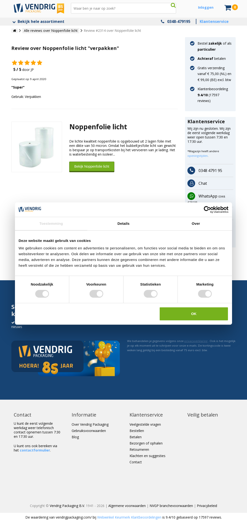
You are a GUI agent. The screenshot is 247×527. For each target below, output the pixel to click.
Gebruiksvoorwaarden (89, 430)
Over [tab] (196, 223)
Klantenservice (214, 21)
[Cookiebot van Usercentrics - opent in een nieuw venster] (207, 209)
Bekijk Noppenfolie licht (91, 166)
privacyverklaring (195, 341)
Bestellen (137, 430)
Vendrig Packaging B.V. (67, 505)
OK (194, 314)
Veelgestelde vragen (145, 424)
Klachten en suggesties (147, 455)
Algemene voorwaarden (127, 505)
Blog (75, 437)
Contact (136, 462)
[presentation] (163, 325)
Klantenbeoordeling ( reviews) (213, 95)
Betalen (136, 437)
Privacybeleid (207, 505)
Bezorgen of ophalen (146, 443)
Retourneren (139, 449)
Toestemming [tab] (51, 223)
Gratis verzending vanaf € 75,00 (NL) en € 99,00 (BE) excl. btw (214, 74)
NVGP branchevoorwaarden (171, 505)
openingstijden (197, 155)
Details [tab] (123, 223)
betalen (212, 58)
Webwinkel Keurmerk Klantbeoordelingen (129, 517)
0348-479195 (178, 21)
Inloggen (205, 7)
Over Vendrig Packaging (90, 424)
